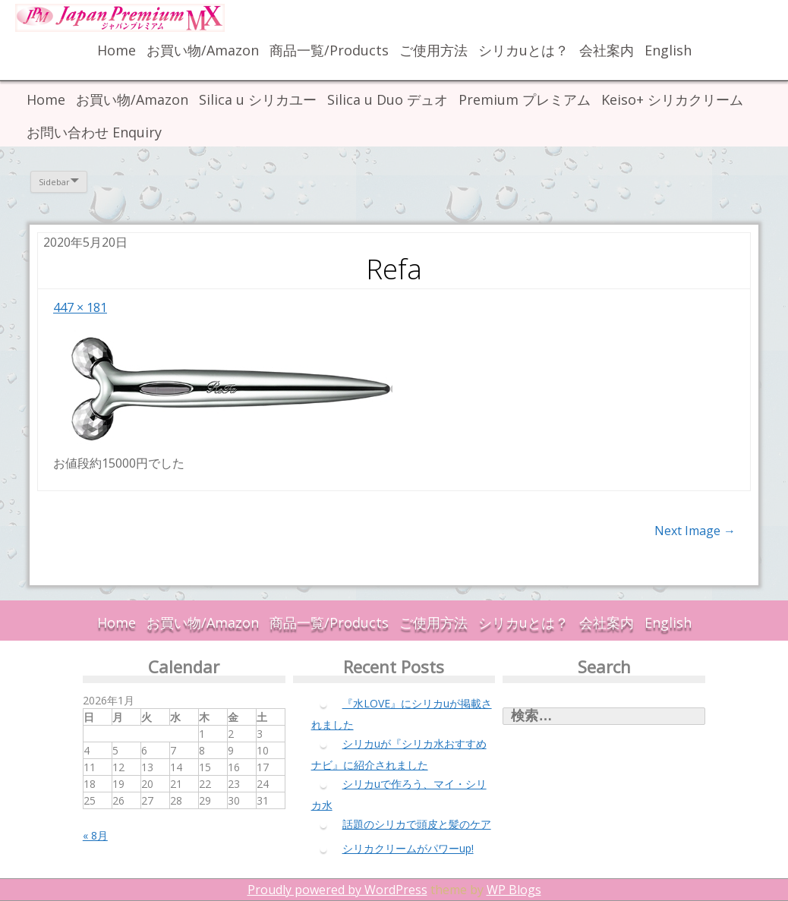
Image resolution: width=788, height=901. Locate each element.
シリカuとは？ (523, 50)
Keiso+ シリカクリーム (672, 99)
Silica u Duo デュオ (387, 99)
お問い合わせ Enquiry (94, 132)
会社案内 (606, 50)
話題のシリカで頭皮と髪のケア (416, 824)
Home (116, 50)
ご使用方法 (433, 50)
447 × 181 (80, 307)
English (668, 50)
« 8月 (95, 835)
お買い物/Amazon (203, 50)
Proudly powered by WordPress (337, 889)
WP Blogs (514, 889)
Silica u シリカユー (258, 99)
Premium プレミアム (525, 99)
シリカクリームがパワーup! (408, 848)
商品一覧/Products (329, 50)
